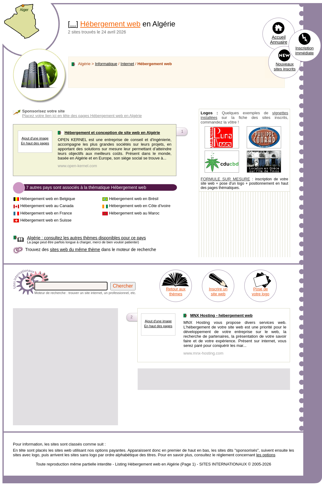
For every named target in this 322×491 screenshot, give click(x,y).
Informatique (106, 63)
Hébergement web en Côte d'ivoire (140, 205)
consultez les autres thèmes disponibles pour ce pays (86, 237)
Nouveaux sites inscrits (285, 66)
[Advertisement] (57, 366)
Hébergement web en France (46, 213)
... (73, 24)
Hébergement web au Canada (46, 205)
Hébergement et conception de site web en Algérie (112, 132)
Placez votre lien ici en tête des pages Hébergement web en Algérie (82, 115)
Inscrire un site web (218, 291)
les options (265, 455)
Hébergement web (110, 24)
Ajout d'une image (35, 138)
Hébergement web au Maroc (134, 213)
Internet (127, 63)
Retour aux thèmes (176, 291)
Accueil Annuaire (278, 40)
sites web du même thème (75, 249)
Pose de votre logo (260, 291)
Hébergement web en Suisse (46, 220)
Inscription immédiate (304, 50)
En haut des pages (35, 143)
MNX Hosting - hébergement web (221, 315)
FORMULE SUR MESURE (225, 179)
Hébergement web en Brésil (133, 198)
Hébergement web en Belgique (47, 198)
